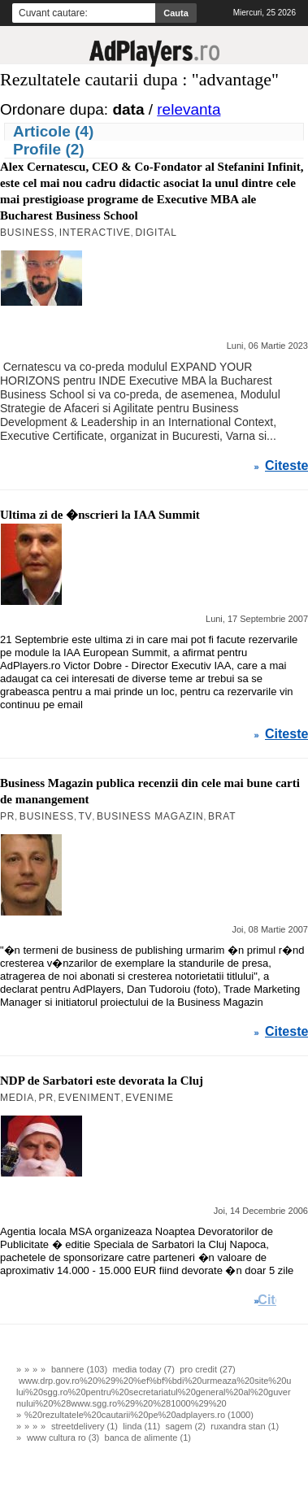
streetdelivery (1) (84, 1426)
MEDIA (17, 1098)
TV (86, 816)
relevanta (188, 109)
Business (27, 232)
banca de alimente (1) (148, 1437)
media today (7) (143, 1369)
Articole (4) (53, 131)
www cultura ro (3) (63, 1437)
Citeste (286, 465)
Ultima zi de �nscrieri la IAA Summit (100, 514)
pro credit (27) (207, 1369)
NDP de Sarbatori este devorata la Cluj (101, 1080)
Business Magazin (150, 816)
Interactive (95, 232)
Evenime (149, 1098)
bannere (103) (79, 1369)
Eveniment (89, 1098)
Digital (155, 232)
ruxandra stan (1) (244, 1426)
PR (7, 816)
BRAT (222, 816)
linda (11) (141, 1426)
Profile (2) (49, 149)
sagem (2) (185, 1426)
